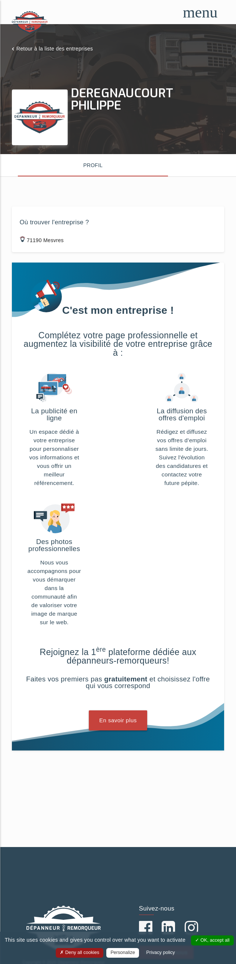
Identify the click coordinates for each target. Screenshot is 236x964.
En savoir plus (118, 720)
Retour (54, 49)
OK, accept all (212, 940)
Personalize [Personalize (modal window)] (122, 952)
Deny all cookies (79, 952)
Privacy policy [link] (160, 952)
